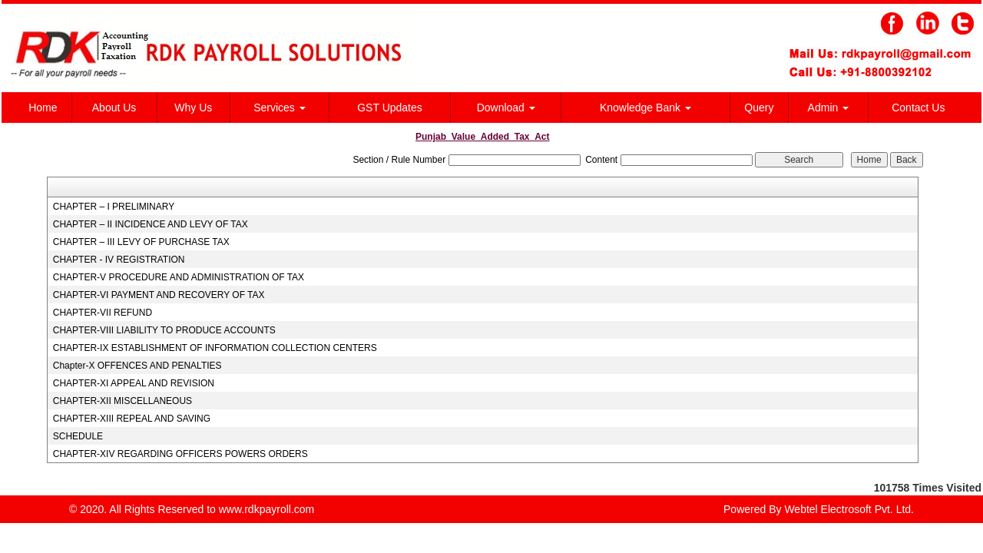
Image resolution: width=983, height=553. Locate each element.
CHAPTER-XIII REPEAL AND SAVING (131, 418)
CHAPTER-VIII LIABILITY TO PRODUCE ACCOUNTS (164, 330)
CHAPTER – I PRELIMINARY (113, 206)
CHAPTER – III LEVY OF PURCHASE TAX (141, 242)
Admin (828, 107)
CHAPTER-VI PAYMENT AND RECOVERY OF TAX (159, 295)
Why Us (193, 107)
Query (758, 107)
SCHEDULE (78, 436)
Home (42, 107)
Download (506, 107)
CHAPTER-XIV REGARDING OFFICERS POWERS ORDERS (180, 454)
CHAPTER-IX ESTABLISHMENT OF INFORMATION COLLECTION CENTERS (215, 348)
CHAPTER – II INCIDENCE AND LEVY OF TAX (150, 224)
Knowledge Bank (645, 107)
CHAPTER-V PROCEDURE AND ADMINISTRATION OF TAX (178, 277)
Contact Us (918, 107)
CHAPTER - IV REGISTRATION (119, 259)
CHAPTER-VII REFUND (102, 312)
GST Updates (389, 107)
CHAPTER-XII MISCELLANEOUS (122, 401)
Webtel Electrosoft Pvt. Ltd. (849, 509)
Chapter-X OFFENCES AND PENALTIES (137, 365)
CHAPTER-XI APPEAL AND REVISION (133, 383)
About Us (114, 107)
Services (279, 107)
